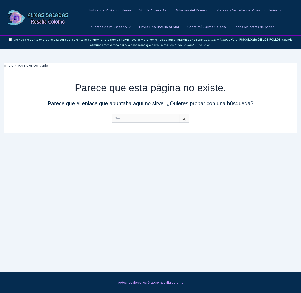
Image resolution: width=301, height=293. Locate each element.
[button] (278, 10)
